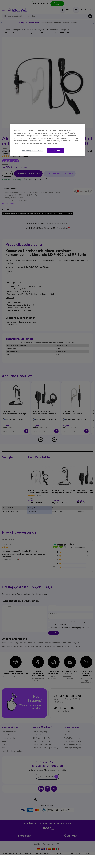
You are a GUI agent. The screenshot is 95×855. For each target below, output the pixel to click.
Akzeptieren (55, 150)
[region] (47, 140)
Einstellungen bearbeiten (32, 151)
